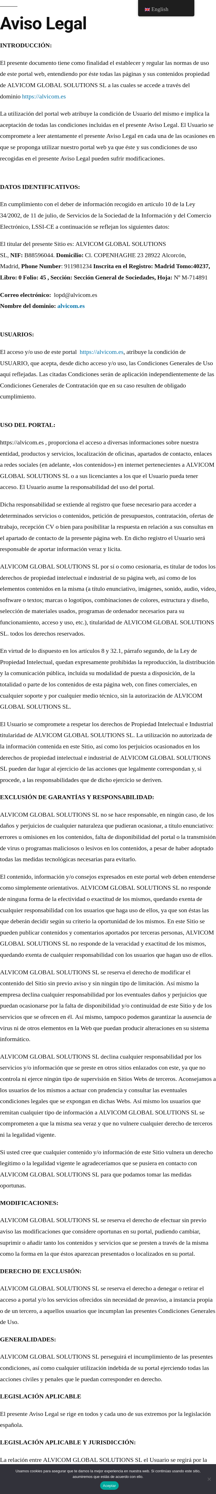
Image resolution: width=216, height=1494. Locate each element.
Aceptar (109, 1486)
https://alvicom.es (44, 96)
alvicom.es (71, 306)
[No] (209, 1479)
